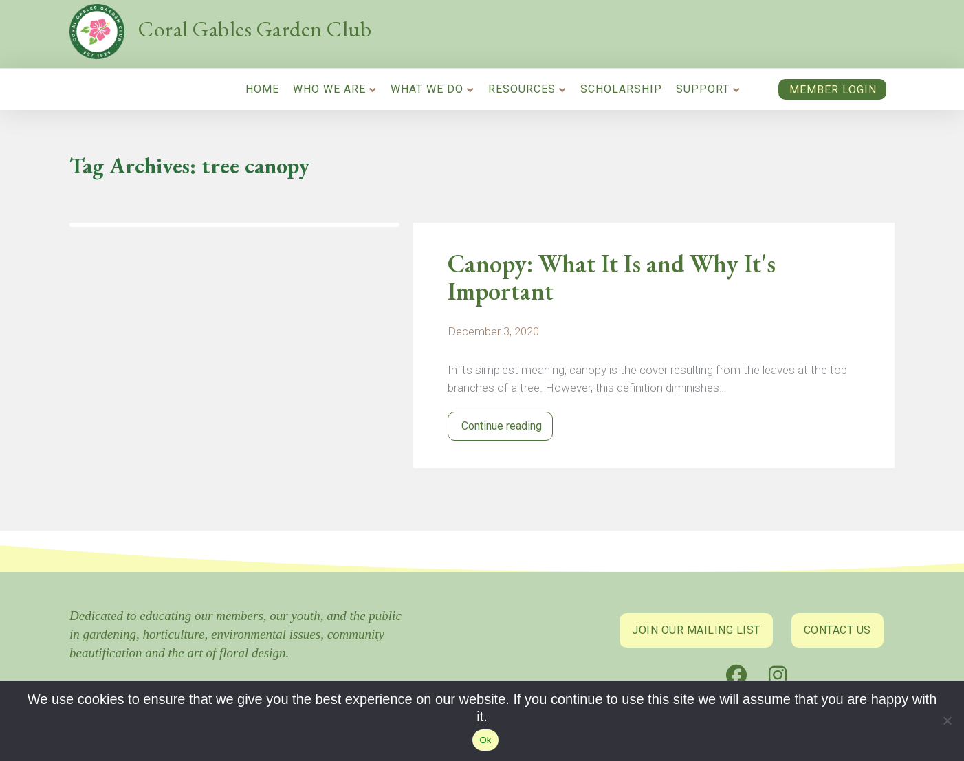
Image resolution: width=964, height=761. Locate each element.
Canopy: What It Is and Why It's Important (612, 277)
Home (262, 89)
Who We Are (329, 89)
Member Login (833, 90)
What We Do (427, 89)
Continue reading (500, 425)
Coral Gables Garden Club (254, 28)
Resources (522, 89)
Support (703, 89)
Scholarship (621, 89)
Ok (485, 740)
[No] (947, 724)
